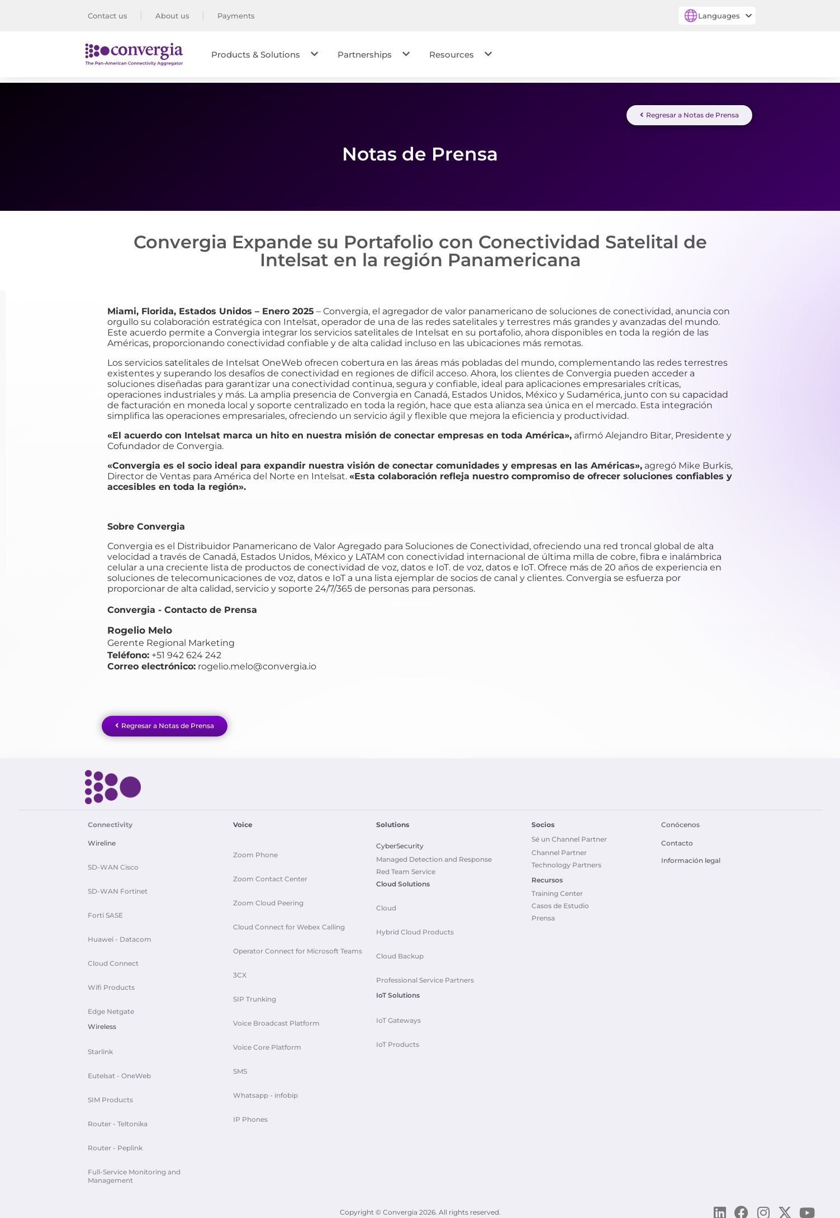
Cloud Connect (113, 959)
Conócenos (680, 820)
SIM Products (110, 1096)
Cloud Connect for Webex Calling (289, 923)
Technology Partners (566, 861)
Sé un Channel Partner (569, 835)
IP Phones (250, 1115)
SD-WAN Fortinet (118, 887)
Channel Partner (559, 848)
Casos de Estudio (560, 902)
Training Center (557, 889)
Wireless (102, 1022)
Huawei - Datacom (119, 935)
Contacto (677, 839)
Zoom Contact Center (270, 875)
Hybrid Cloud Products (415, 928)
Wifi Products (111, 983)
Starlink (100, 1048)
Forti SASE (105, 911)
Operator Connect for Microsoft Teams (297, 947)
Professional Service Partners (425, 976)
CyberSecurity (400, 842)
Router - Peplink (115, 1144)
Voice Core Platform (267, 1043)
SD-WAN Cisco (113, 863)
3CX (239, 971)
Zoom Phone (255, 851)
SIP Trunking (254, 995)
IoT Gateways (398, 1016)
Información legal (690, 856)
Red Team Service (405, 867)
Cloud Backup (400, 952)
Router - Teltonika (118, 1120)
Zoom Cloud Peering (268, 899)
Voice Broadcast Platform (276, 1019)
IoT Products (397, 1040)
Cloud (386, 904)
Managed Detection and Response (434, 855)
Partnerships (374, 54)
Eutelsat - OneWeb (119, 1072)
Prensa (543, 914)
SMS (240, 1067)
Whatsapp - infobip (265, 1091)
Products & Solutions (264, 54)
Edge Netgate (111, 1007)
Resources (460, 54)
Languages (725, 15)
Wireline (102, 839)
